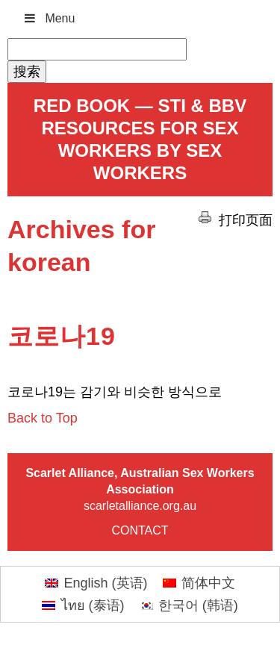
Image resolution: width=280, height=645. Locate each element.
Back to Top (42, 418)
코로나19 (61, 336)
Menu (48, 18)
